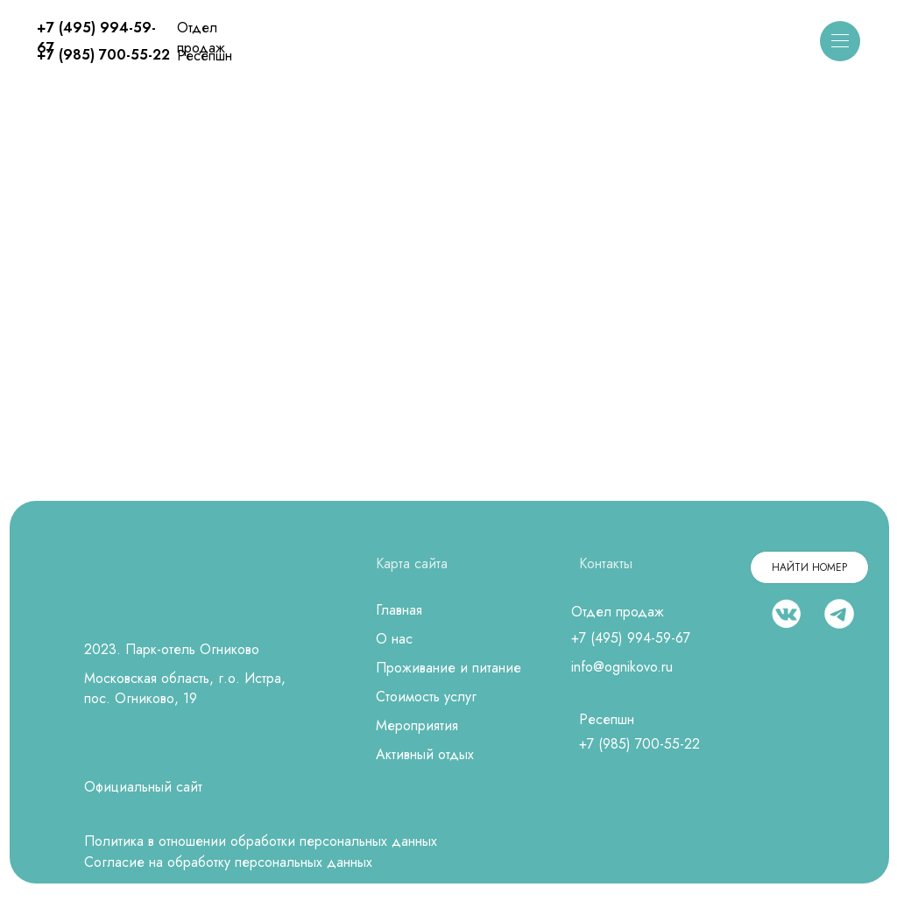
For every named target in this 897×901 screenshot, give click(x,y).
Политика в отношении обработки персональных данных (260, 841)
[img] (449, 42)
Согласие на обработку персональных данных (228, 862)
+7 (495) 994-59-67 (630, 638)
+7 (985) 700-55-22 (103, 55)
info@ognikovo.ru (622, 667)
